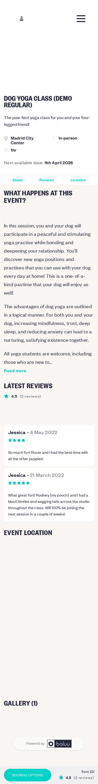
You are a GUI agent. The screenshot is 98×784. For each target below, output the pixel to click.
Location (78, 180)
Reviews (46, 180)
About (17, 180)
